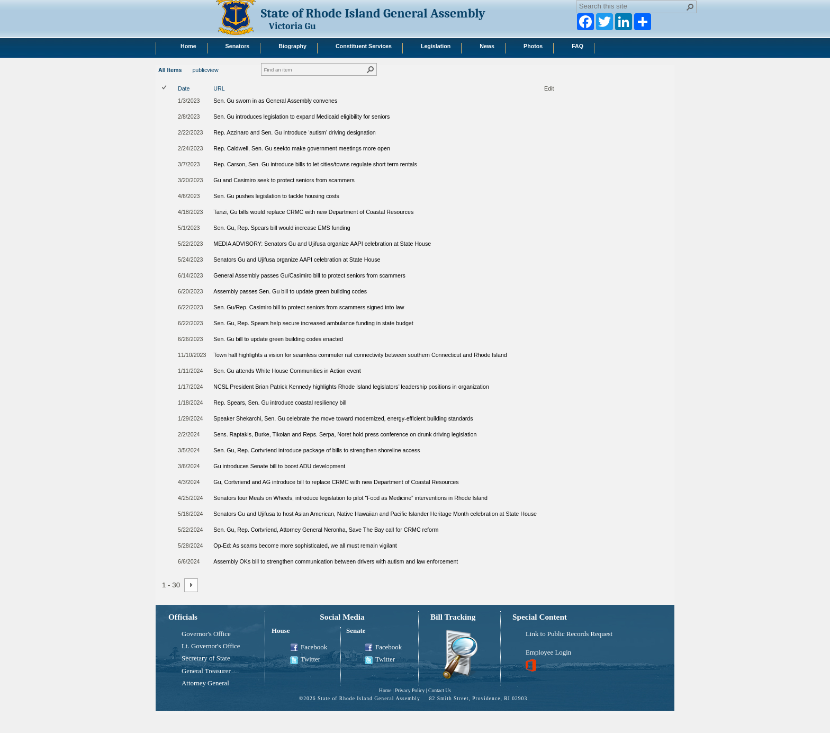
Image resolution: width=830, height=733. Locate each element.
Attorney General (205, 683)
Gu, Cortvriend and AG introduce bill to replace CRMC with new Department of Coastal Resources (335, 482)
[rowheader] (166, 103)
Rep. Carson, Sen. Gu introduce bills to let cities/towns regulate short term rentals (315, 164)
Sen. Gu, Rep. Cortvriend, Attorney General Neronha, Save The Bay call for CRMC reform (325, 529)
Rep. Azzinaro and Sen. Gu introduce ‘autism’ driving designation (294, 132)
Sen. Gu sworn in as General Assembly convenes (275, 100)
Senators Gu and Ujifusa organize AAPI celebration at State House (296, 259)
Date (184, 88)
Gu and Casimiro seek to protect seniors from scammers (284, 180)
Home (385, 690)
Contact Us (439, 690)
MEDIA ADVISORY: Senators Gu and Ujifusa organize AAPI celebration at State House (322, 243)
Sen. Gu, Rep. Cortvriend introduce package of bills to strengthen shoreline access (316, 450)
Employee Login (548, 652)
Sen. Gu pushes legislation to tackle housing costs (276, 196)
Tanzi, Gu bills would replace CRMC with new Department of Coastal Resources (313, 212)
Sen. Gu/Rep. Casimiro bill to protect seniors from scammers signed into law (308, 307)
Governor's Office (206, 634)
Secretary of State (206, 658)
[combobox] (632, 6)
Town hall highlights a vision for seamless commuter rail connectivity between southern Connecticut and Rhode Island (360, 355)
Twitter (305, 660)
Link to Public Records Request (569, 634)
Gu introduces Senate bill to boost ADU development (279, 466)
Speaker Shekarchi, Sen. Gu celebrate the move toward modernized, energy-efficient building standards (343, 418)
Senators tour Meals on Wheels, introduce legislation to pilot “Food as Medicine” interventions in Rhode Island (350, 498)
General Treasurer (206, 671)
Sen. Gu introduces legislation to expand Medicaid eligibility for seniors (301, 116)
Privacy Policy (410, 690)
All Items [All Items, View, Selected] (170, 70)
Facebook (308, 647)
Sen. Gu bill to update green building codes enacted (278, 339)
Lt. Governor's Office (211, 646)
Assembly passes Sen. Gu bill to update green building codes (290, 291)
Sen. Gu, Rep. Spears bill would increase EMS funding (281, 228)
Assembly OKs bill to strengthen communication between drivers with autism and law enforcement (335, 561)
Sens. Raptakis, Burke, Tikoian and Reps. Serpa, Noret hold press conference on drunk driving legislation (344, 434)
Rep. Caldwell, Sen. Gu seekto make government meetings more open (301, 148)
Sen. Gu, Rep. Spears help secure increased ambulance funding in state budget (313, 323)
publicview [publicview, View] (205, 70)
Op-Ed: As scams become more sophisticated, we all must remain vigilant (304, 545)
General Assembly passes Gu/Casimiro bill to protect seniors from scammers (309, 275)
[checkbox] (165, 88)
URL (218, 88)
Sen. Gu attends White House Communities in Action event (286, 371)
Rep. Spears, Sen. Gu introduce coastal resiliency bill (279, 402)
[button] (690, 7)
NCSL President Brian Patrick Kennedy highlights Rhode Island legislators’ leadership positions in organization (351, 386)
